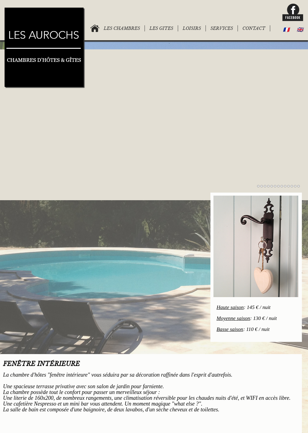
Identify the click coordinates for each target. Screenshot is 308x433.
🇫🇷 (286, 30)
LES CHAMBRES (122, 28)
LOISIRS (192, 28)
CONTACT (253, 28)
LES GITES (161, 28)
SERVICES (221, 28)
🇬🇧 (300, 30)
